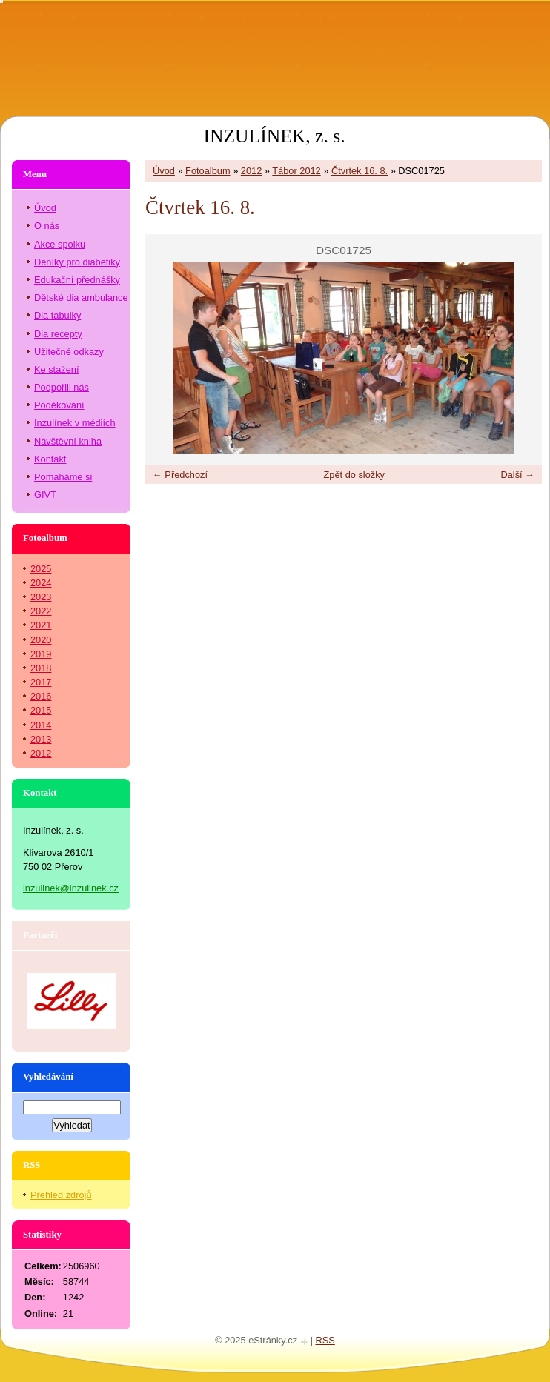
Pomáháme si (63, 476)
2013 (40, 739)
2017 (40, 682)
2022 (40, 611)
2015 (40, 710)
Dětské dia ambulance (81, 297)
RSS (325, 1340)
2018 (40, 668)
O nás (46, 225)
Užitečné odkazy (69, 351)
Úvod (164, 170)
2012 (251, 170)
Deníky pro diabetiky (77, 262)
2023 (40, 596)
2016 (40, 696)
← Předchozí (180, 474)
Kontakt (50, 459)
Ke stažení (56, 369)
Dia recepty (58, 333)
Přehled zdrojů (61, 1194)
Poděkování (59, 405)
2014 (40, 725)
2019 (40, 654)
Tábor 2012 (296, 170)
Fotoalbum (207, 170)
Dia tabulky (57, 315)
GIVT (45, 494)
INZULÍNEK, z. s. (274, 136)
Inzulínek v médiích (75, 422)
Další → (517, 474)
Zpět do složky (354, 474)
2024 (40, 582)
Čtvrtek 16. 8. (359, 170)
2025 (40, 568)
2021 (40, 625)
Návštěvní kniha (68, 441)
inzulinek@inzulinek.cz (71, 888)
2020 (40, 639)
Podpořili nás (61, 387)
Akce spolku (59, 244)
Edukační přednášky (77, 279)
